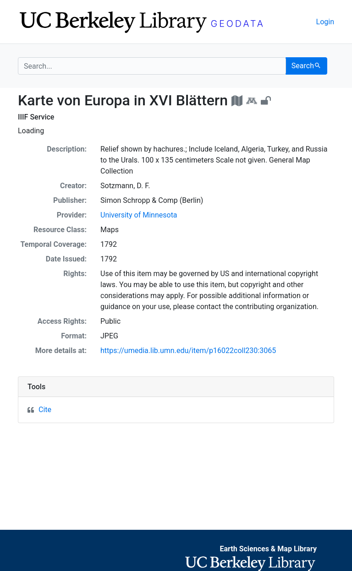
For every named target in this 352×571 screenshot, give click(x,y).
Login (325, 21)
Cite (44, 409)
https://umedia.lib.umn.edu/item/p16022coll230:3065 (188, 350)
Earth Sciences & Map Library (268, 548)
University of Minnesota (138, 215)
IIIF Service (36, 117)
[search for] (152, 66)
